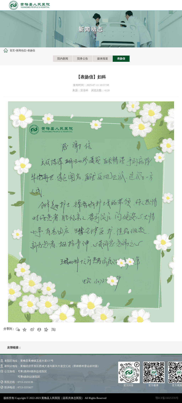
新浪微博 (31, 329)
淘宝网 (53, 329)
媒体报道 (102, 58)
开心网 (46, 329)
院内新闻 (62, 58)
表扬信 (31, 50)
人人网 (39, 329)
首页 (12, 50)
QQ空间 (24, 329)
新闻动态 (21, 50)
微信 (17, 329)
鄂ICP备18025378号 (167, 398)
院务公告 (82, 58)
